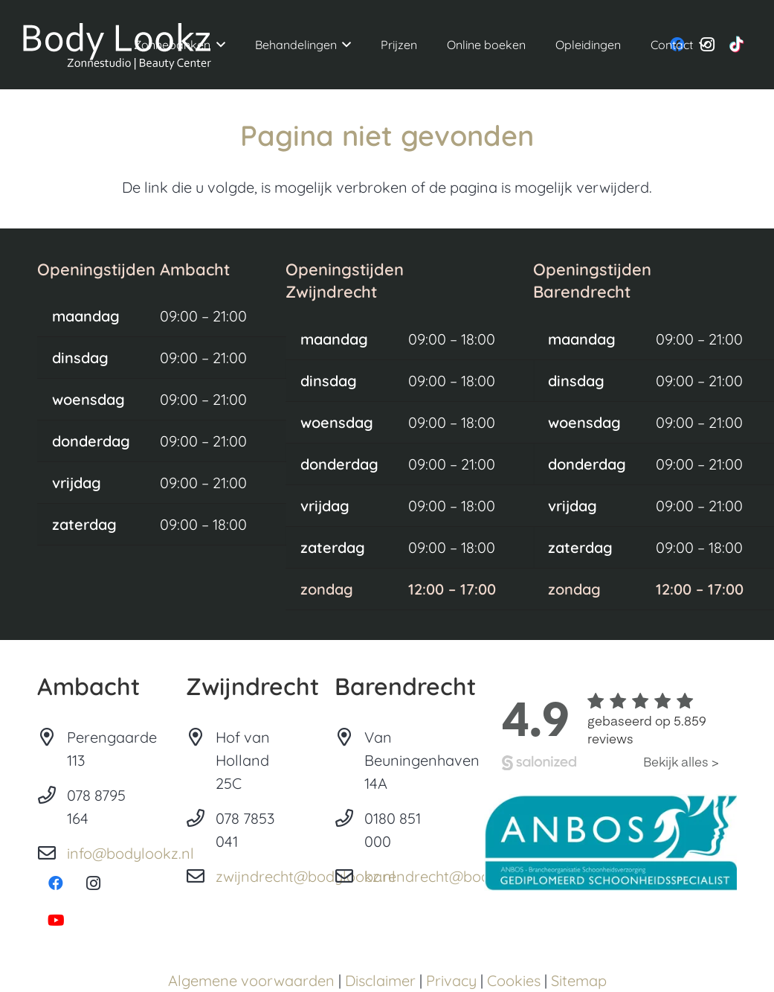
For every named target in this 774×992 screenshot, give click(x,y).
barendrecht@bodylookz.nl (457, 876)
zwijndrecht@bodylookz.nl (306, 876)
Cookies (514, 980)
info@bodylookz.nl (130, 853)
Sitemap (579, 980)
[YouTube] (55, 920)
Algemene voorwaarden (251, 980)
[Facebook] (55, 883)
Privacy (451, 980)
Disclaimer (380, 980)
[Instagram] (93, 883)
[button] (217, 44)
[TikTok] (737, 45)
